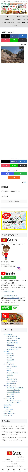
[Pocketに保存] (5, 40)
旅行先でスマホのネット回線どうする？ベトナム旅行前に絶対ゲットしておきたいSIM (13, 427)
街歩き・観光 (7, 405)
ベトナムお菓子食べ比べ (13, 392)
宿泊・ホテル (10, 345)
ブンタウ (9, 357)
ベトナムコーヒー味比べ (13, 402)
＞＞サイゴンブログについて (9, 295)
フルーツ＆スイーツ (12, 372)
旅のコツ (6, 407)
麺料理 (9, 370)
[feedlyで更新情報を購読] (20, 173)
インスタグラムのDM (13, 298)
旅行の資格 (10, 409)
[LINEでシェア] (14, 40)
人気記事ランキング (12, 349)
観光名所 (6, 351)
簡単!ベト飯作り (11, 383)
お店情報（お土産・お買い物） (15, 387)
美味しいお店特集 (12, 366)
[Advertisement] (14, 111)
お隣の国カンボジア (9, 413)
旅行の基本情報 (8, 334)
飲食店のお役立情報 (12, 342)
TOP (7, 457)
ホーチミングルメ (9, 364)
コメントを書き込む (14, 201)
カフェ (9, 368)
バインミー (10, 375)
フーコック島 (10, 360)
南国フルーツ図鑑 (12, 379)
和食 (8, 377)
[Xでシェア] (5, 36)
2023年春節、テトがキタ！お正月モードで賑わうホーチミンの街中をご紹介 (13, 433)
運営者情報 (14, 463)
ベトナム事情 (7, 411)
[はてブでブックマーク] (22, 36)
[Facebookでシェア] (14, 36)
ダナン (9, 362)
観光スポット (10, 353)
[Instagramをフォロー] (7, 173)
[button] (22, 40)
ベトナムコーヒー (9, 398)
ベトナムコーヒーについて (14, 400)
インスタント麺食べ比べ (13, 390)
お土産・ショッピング (10, 385)
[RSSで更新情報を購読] (14, 177)
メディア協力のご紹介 (8, 291)
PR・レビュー (8, 415)
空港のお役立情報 (12, 340)
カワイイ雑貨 (10, 394)
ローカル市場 (10, 355)
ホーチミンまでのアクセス (14, 347)
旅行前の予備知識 (12, 336)
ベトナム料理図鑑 (12, 381)
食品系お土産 (10, 396)
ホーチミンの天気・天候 (13, 338)
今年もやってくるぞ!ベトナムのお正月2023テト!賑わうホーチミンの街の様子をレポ (13, 439)
